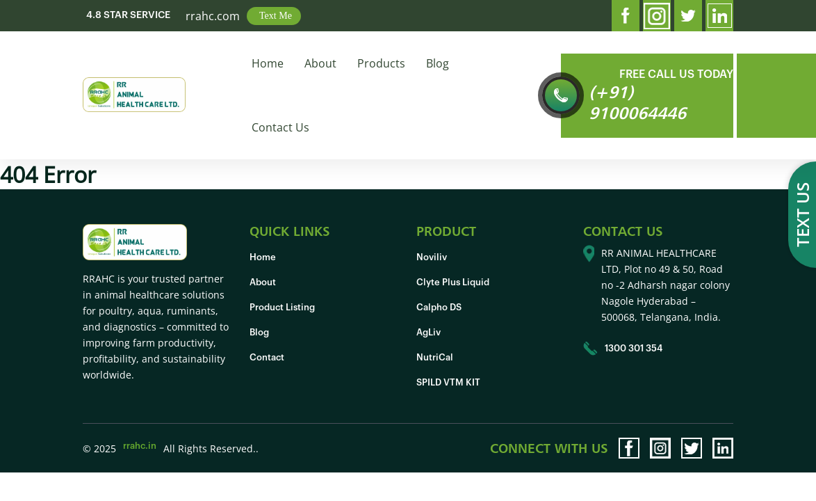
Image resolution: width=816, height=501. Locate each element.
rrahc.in (139, 445)
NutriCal (434, 357)
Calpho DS (439, 307)
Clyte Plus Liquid (452, 282)
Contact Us (280, 127)
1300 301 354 (622, 349)
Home (268, 63)
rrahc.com (213, 16)
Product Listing (282, 307)
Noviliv (431, 257)
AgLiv (428, 332)
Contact (267, 357)
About (320, 63)
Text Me (275, 15)
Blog (437, 63)
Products (381, 63)
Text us (802, 214)
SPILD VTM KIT (448, 382)
